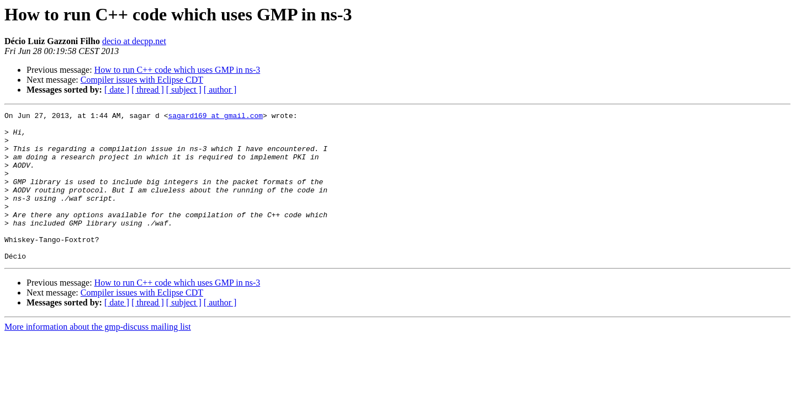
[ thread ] (147, 89)
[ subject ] (184, 89)
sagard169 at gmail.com (215, 117)
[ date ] (116, 89)
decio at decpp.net (134, 41)
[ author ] (220, 89)
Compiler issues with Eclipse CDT (142, 79)
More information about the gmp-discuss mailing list (97, 356)
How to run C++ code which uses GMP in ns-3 (177, 69)
